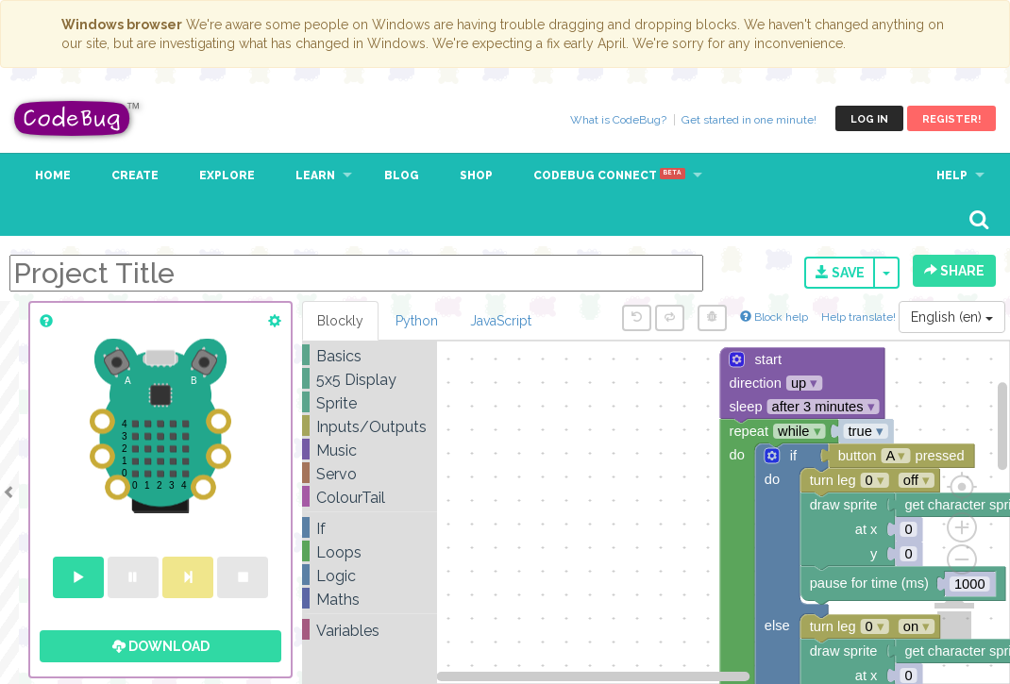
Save (840, 272)
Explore (227, 175)
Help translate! (860, 317)
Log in (869, 119)
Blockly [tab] (340, 320)
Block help (774, 317)
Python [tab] (417, 320)
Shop (476, 175)
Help (952, 175)
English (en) (952, 317)
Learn (315, 175)
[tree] (369, 493)
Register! (951, 119)
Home (53, 175)
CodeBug (77, 118)
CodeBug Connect (609, 175)
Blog (401, 175)
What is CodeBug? (618, 119)
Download (161, 646)
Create (135, 175)
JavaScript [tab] (500, 320)
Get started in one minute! (749, 119)
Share (954, 270)
